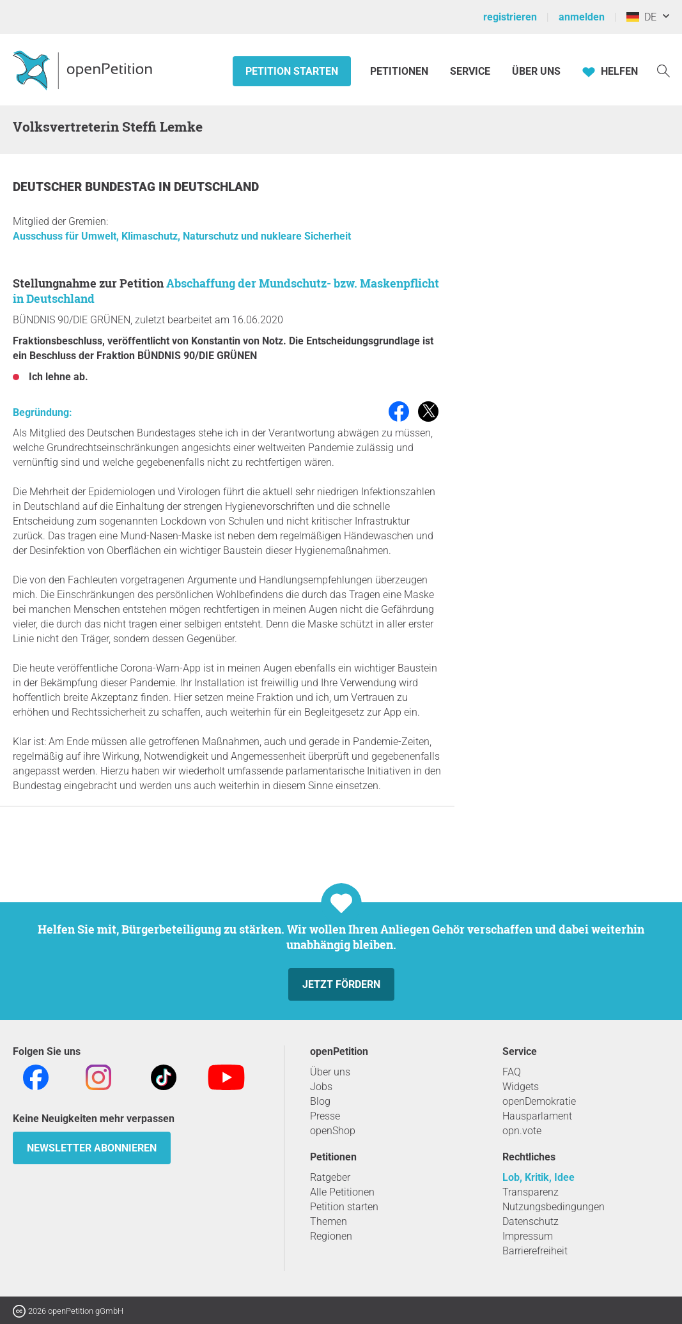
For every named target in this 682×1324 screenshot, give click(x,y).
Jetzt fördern (341, 984)
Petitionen (400, 71)
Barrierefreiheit (535, 1251)
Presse (325, 1116)
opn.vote (521, 1131)
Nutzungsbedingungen (553, 1207)
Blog (320, 1101)
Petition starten (291, 71)
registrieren (510, 17)
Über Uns (536, 71)
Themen (328, 1221)
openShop (332, 1131)
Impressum (527, 1236)
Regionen (331, 1236)
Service (470, 71)
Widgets (520, 1087)
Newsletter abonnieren (92, 1148)
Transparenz (530, 1192)
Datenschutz (530, 1221)
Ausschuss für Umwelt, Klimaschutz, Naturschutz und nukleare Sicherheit (182, 236)
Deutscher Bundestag (86, 187)
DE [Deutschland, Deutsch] (641, 17)
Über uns (330, 1072)
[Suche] (663, 70)
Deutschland (216, 187)
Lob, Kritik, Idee (538, 1177)
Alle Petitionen (342, 1192)
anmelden (582, 17)
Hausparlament (537, 1116)
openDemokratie (539, 1101)
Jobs (321, 1087)
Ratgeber (330, 1177)
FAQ (511, 1072)
